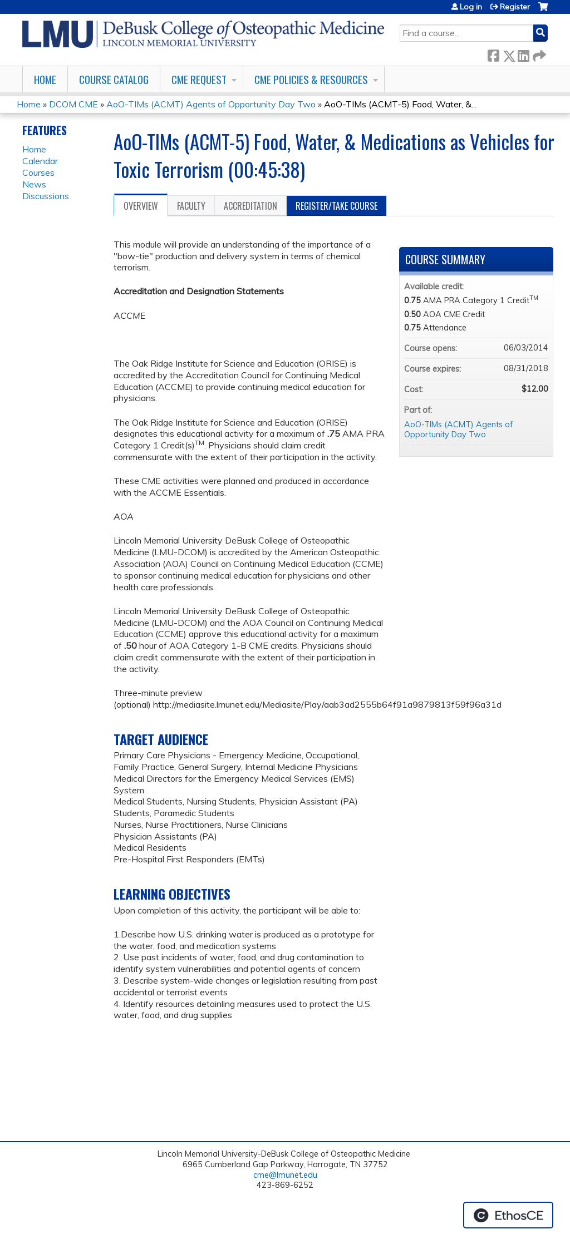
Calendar (40, 160)
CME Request (199, 79)
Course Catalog (114, 79)
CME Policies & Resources (311, 79)
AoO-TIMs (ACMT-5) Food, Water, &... (400, 104)
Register (515, 7)
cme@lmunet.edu (285, 1175)
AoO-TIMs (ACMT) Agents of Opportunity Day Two (211, 104)
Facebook (493, 53)
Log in (471, 7)
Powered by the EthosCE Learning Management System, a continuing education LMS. (508, 1215)
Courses (38, 172)
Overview (141, 206)
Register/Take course (336, 206)
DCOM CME (73, 104)
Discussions (45, 195)
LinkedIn (523, 53)
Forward (538, 53)
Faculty (191, 206)
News (34, 184)
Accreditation (250, 206)
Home (45, 79)
